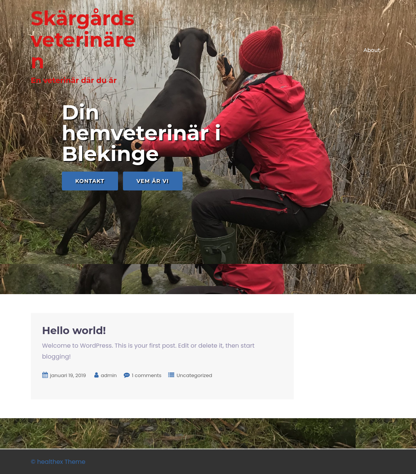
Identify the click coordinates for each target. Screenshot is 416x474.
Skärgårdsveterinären (83, 39)
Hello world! (74, 330)
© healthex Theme (58, 461)
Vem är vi (153, 181)
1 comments (147, 375)
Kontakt (89, 181)
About (372, 50)
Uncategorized (194, 375)
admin (109, 375)
